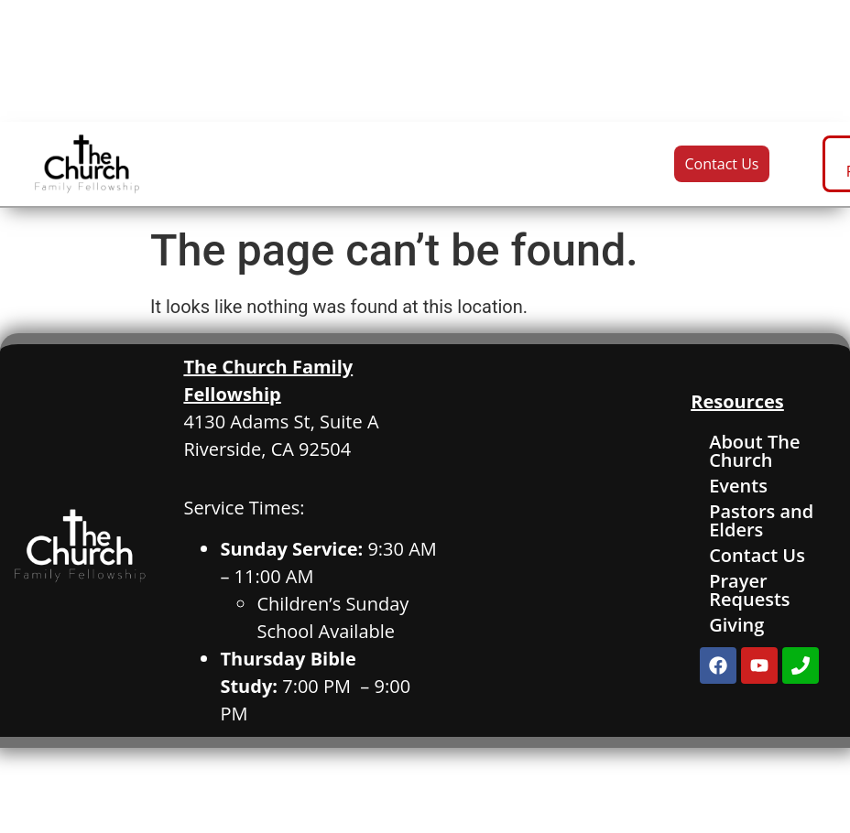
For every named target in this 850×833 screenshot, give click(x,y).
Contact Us (757, 555)
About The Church (754, 450)
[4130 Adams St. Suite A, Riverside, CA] (565, 540)
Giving (736, 624)
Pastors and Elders (761, 520)
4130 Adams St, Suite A (280, 421)
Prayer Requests (749, 589)
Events (738, 485)
